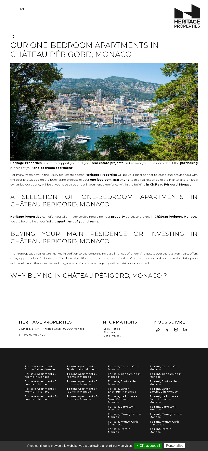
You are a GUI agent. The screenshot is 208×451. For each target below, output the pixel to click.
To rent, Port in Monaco (161, 430)
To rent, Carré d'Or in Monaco (165, 368)
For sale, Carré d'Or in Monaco (123, 368)
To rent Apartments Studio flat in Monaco (82, 368)
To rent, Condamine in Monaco (166, 375)
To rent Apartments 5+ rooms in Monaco (83, 398)
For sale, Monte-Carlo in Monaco (123, 423)
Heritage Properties (187, 16)
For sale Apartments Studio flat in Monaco (40, 368)
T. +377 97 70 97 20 (32, 334)
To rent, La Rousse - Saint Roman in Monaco (164, 399)
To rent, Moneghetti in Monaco (166, 416)
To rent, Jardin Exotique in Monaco (164, 390)
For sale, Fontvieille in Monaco (123, 383)
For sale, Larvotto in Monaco (122, 408)
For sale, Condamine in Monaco (124, 375)
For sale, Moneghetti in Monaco (124, 416)
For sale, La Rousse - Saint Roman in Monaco (122, 399)
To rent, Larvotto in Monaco (164, 408)
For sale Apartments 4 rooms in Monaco (40, 390)
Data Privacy (112, 335)
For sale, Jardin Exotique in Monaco (122, 390)
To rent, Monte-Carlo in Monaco (165, 423)
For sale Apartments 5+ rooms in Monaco (41, 398)
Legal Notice (111, 328)
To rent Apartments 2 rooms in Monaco (82, 375)
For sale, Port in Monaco (119, 430)
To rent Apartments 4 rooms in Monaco (82, 390)
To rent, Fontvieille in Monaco (165, 383)
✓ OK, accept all (148, 445)
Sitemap (109, 332)
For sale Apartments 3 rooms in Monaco (40, 383)
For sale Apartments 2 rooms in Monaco (40, 375)
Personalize (174, 445)
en (22, 8)
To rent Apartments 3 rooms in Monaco (82, 383)
